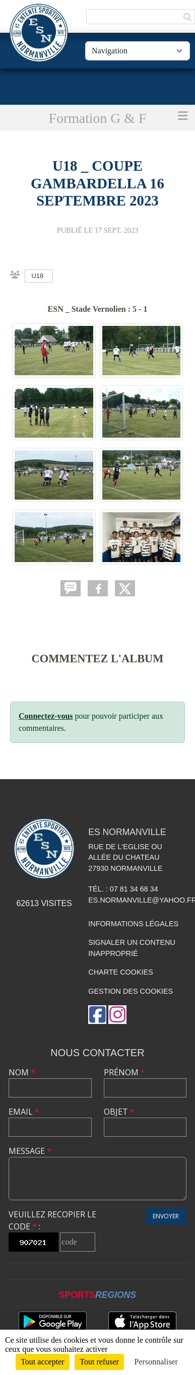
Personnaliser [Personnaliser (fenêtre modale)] (156, 1361)
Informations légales (133, 924)
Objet (119, 1111)
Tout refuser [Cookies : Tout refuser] (99, 1361)
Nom (22, 1072)
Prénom (124, 1072)
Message (30, 1150)
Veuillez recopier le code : (52, 1220)
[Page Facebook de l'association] (97, 1014)
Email (24, 1111)
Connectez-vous (46, 716)
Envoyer (166, 1216)
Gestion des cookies (130, 991)
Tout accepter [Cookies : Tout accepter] (42, 1361)
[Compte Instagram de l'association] (117, 1014)
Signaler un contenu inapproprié (131, 947)
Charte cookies (120, 972)
